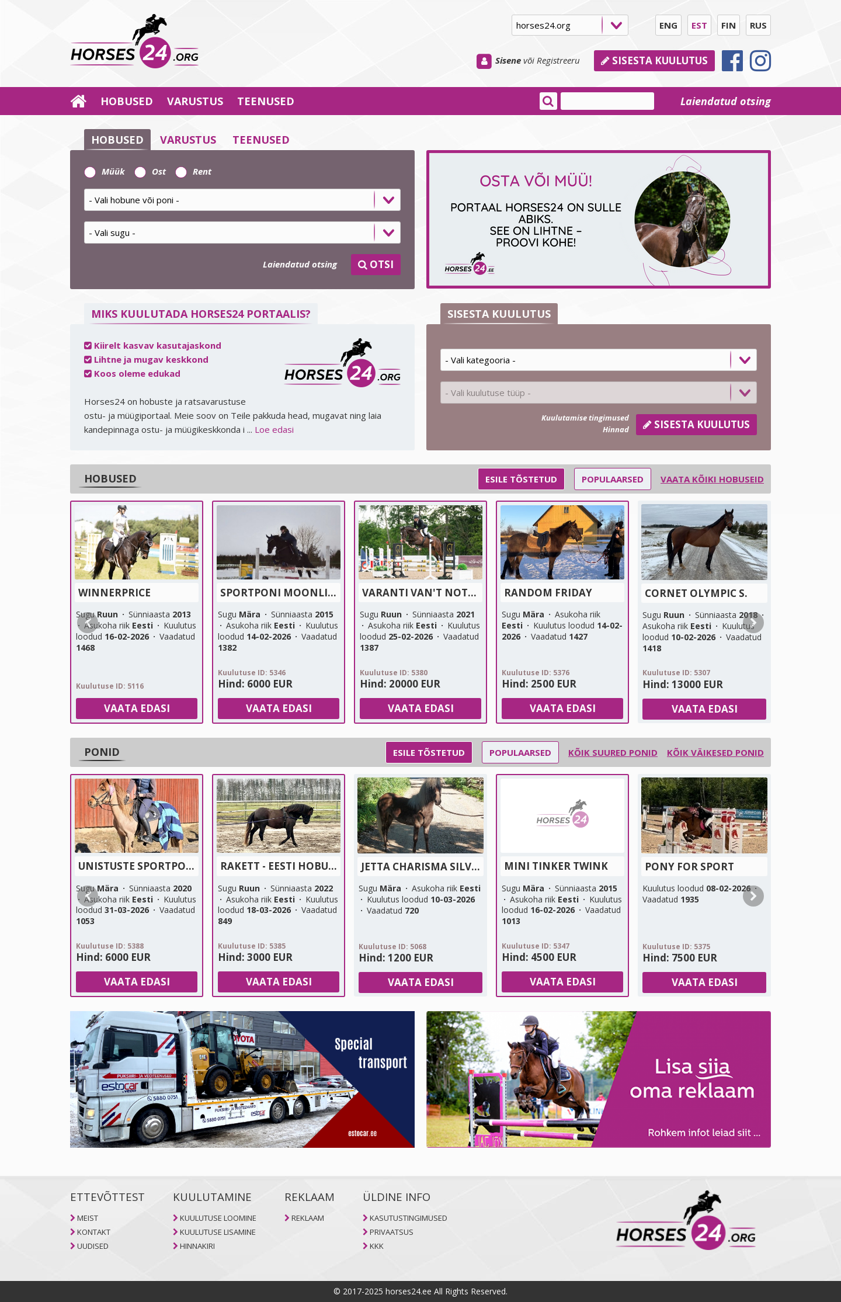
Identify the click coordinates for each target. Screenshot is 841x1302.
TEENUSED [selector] (261, 140)
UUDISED (93, 1246)
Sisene (508, 60)
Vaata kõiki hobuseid (712, 479)
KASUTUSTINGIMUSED (408, 1218)
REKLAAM (307, 1218)
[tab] (242, 204)
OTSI (376, 264)
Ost (150, 171)
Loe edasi (274, 429)
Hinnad (616, 429)
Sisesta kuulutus (654, 60)
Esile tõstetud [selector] (521, 479)
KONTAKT (93, 1232)
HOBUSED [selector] (117, 140)
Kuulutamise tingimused (585, 417)
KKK (377, 1246)
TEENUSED (265, 101)
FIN (728, 25)
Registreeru (558, 60)
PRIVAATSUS (391, 1232)
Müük (104, 171)
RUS (758, 25)
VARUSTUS (195, 101)
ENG (668, 25)
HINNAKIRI (197, 1246)
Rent (193, 171)
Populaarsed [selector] (613, 479)
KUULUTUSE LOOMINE (218, 1218)
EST (699, 25)
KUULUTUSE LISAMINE (218, 1232)
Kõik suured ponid (613, 752)
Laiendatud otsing (725, 101)
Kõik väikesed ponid (715, 752)
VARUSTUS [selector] (188, 140)
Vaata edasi (137, 708)
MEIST (87, 1218)
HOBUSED (126, 101)
